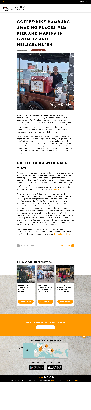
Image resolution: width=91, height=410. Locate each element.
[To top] (84, 336)
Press (76, 380)
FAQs (81, 380)
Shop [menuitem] (85, 8)
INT (78, 1)
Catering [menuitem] (51, 8)
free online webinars (62, 234)
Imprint (58, 380)
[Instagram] (47, 377)
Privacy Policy (65, 380)
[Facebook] (45, 377)
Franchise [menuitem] (41, 8)
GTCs (72, 380)
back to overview (24, 253)
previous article (25, 245)
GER (81, 1)
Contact (52, 380)
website (57, 189)
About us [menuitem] (76, 8)
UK (87, 1)
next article (67, 245)
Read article (26, 302)
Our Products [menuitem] (63, 8)
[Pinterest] (53, 377)
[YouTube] (50, 377)
